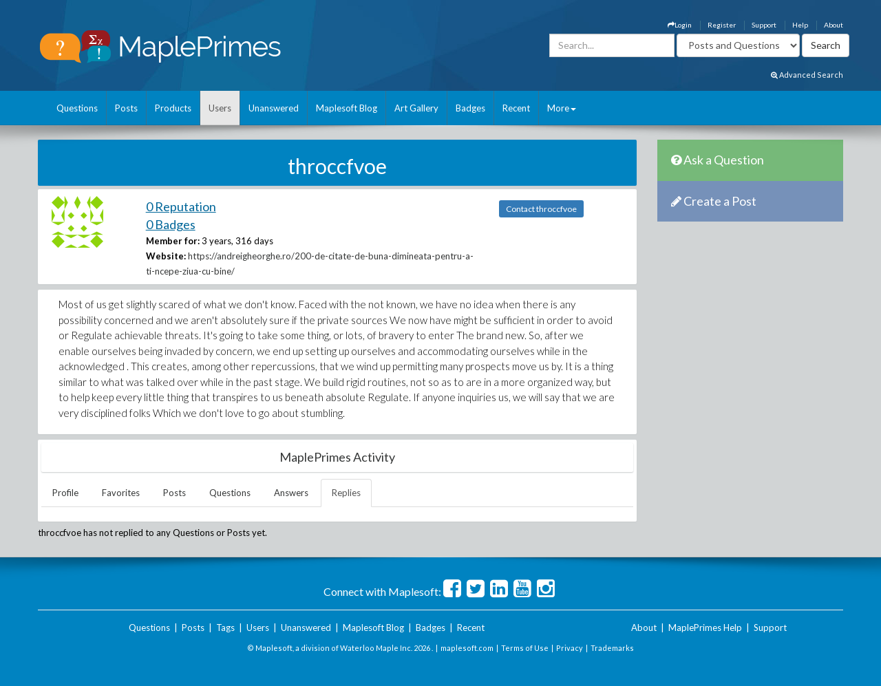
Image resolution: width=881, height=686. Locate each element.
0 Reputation (181, 206)
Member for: (173, 240)
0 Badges (170, 224)
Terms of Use (525, 647)
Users (220, 108)
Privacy (569, 647)
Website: (166, 255)
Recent (516, 108)
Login (680, 25)
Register (722, 25)
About (833, 25)
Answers (291, 492)
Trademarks (612, 647)
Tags (225, 627)
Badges (470, 108)
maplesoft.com (466, 647)
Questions (77, 108)
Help (800, 25)
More (561, 108)
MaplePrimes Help (705, 627)
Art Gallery (416, 108)
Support (764, 25)
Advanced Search (807, 74)
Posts (126, 108)
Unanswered (273, 108)
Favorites (121, 492)
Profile (65, 492)
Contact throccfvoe (541, 209)
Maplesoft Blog (346, 108)
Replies (346, 492)
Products (173, 108)
